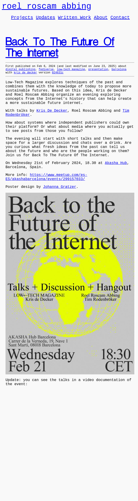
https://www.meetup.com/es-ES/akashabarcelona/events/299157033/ (46, 199)
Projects (22, 20)
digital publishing (20, 73)
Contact (120, 20)
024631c (57, 77)
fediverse (46, 73)
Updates (45, 20)
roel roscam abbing (46, 7)
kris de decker (25, 77)
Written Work (74, 20)
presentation (98, 73)
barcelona (119, 73)
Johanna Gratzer (59, 210)
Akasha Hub (116, 183)
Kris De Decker (51, 121)
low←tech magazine (71, 73)
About (101, 20)
